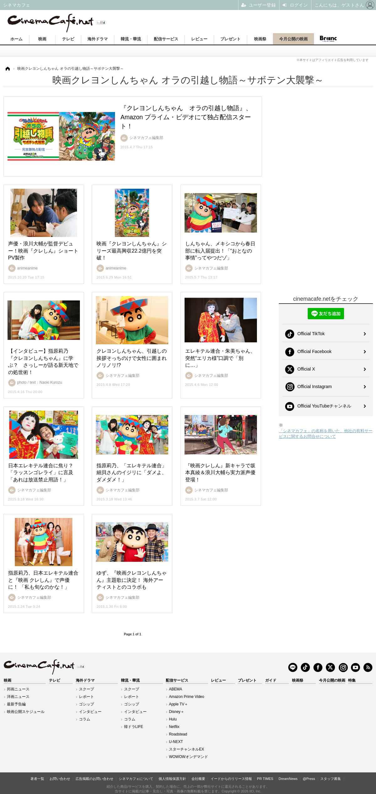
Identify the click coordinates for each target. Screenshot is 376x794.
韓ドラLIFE (133, 727)
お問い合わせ (60, 779)
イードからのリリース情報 (231, 779)
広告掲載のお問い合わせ (94, 779)
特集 (352, 680)
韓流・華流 (131, 39)
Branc (328, 38)
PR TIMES (265, 779)
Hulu (173, 719)
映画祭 (260, 39)
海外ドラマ (97, 39)
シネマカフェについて (136, 779)
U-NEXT (176, 742)
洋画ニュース (18, 696)
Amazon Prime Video (186, 696)
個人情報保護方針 (172, 779)
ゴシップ (86, 704)
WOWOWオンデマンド (188, 757)
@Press (309, 779)
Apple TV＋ (178, 704)
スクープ (86, 689)
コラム (84, 719)
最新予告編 (16, 704)
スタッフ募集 (330, 779)
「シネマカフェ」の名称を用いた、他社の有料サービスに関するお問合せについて (326, 433)
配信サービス (166, 39)
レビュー (199, 39)
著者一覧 (37, 779)
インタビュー (90, 711)
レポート (86, 696)
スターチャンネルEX (186, 749)
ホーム (16, 39)
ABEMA (175, 689)
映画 (42, 39)
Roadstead (178, 734)
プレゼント (230, 39)
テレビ (68, 39)
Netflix (174, 727)
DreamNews (288, 779)
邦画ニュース (18, 689)
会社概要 (198, 779)
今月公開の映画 (293, 39)
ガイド (270, 680)
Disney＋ (176, 711)
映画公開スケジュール (25, 711)
